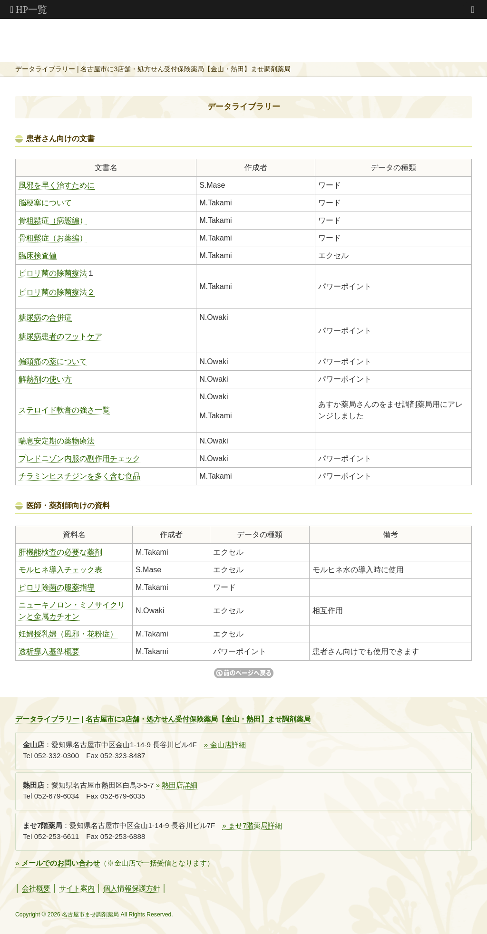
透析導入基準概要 (49, 651)
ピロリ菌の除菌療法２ (57, 292)
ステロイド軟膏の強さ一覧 (64, 410)
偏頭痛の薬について (53, 361)
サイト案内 (77, 888)
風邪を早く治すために (57, 185)
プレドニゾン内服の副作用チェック (79, 458)
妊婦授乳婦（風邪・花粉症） (68, 634)
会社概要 (36, 888)
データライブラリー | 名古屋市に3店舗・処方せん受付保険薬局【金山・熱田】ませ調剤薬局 (153, 69)
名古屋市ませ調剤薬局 (90, 914)
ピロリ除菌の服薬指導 (57, 587)
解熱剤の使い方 (45, 379)
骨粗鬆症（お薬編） (53, 238)
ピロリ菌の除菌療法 (53, 273)
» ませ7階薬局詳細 (252, 825)
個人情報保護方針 (131, 888)
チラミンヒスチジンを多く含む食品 (79, 476)
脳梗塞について (45, 203)
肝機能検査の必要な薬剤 (60, 552)
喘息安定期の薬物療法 (57, 441)
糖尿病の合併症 (45, 317)
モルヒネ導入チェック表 (60, 570)
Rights (136, 914)
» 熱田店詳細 (177, 785)
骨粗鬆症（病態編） (53, 220)
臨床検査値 (38, 255)
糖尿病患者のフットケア (60, 336)
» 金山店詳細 (225, 745)
